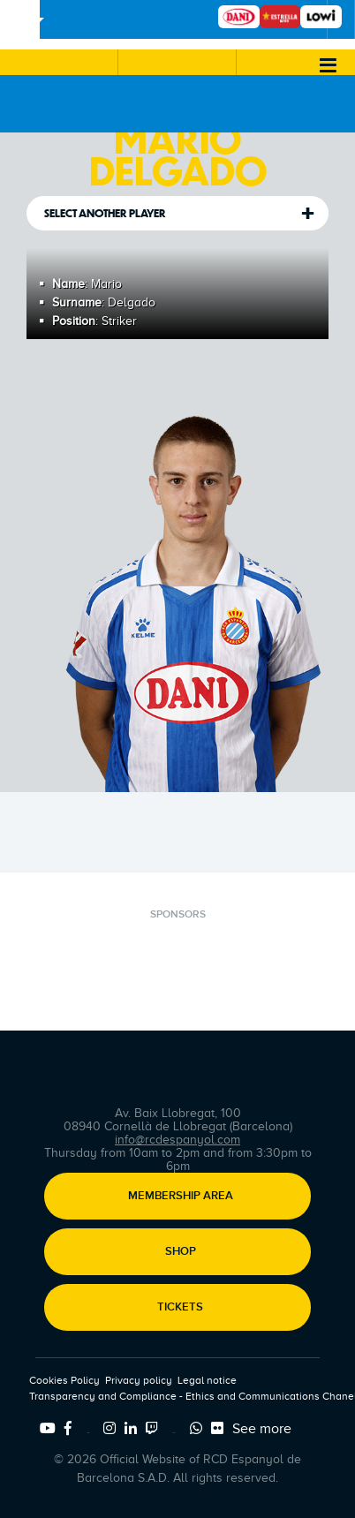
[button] (58, 62)
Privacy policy (138, 1380)
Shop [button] (180, 1252)
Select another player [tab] (105, 213)
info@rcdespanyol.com (177, 1139)
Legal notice (207, 1380)
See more (261, 1429)
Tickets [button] (180, 1308)
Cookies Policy (64, 1380)
